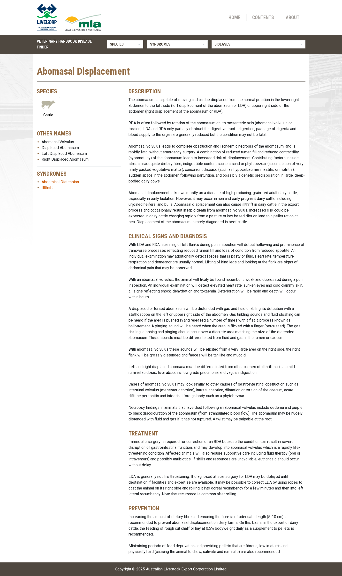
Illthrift (47, 187)
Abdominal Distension (60, 182)
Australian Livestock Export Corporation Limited (186, 569)
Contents (263, 17)
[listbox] (125, 44)
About (292, 17)
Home (234, 17)
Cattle (48, 107)
